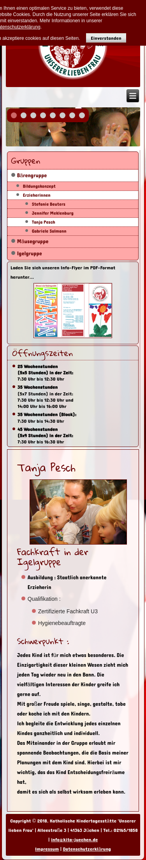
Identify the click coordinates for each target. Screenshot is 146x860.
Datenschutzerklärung (87, 849)
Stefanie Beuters (48, 204)
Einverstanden (106, 38)
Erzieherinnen (37, 195)
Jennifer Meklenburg (53, 213)
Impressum (47, 849)
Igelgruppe (29, 253)
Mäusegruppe (33, 241)
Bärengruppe (32, 175)
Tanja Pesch (43, 222)
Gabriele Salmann (49, 231)
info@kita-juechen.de (74, 839)
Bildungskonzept (39, 186)
